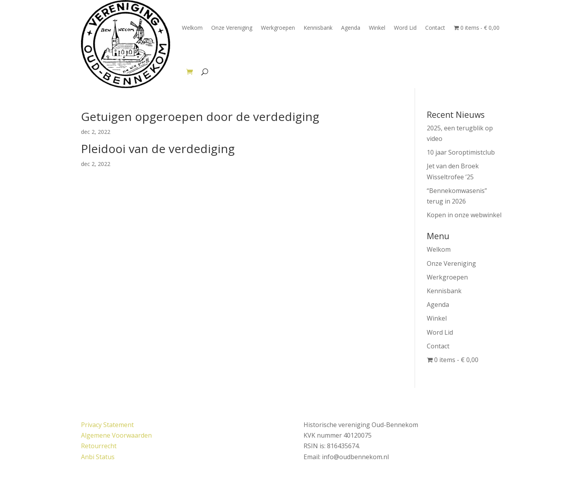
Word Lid (405, 27)
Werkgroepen (278, 27)
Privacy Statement (107, 424)
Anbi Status (98, 457)
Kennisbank (318, 27)
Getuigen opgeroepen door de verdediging (200, 116)
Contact (435, 27)
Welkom (192, 27)
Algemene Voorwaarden (116, 435)
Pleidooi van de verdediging (158, 149)
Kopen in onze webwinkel (464, 215)
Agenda (350, 27)
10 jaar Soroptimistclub (461, 152)
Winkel (377, 27)
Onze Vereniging (231, 27)
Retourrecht (99, 446)
